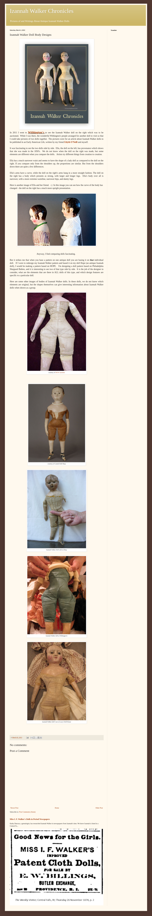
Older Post (99, 808)
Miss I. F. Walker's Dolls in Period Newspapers (30, 819)
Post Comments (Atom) (27, 812)
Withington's (36, 132)
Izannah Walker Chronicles (41, 11)
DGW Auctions (60, 372)
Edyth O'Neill (70, 142)
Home (57, 808)
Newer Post (14, 808)
